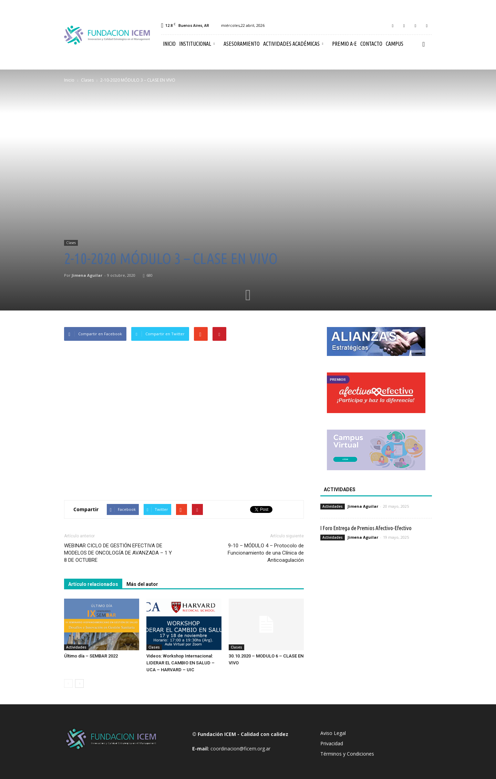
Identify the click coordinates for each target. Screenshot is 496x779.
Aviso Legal (333, 733)
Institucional (197, 44)
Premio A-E (344, 44)
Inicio (169, 44)
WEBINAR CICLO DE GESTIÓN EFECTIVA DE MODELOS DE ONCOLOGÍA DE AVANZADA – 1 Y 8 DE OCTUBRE (118, 553)
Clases (71, 242)
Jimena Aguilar (87, 275)
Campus (394, 44)
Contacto (371, 44)
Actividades (76, 647)
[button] (423, 44)
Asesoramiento (242, 44)
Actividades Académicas (293, 44)
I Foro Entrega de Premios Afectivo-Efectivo (366, 528)
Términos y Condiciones (347, 753)
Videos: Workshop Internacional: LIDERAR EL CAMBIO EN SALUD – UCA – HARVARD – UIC (180, 662)
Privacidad (331, 743)
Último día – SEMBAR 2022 (91, 656)
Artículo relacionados (93, 584)
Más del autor (142, 584)
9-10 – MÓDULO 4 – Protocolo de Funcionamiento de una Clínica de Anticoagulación (266, 553)
